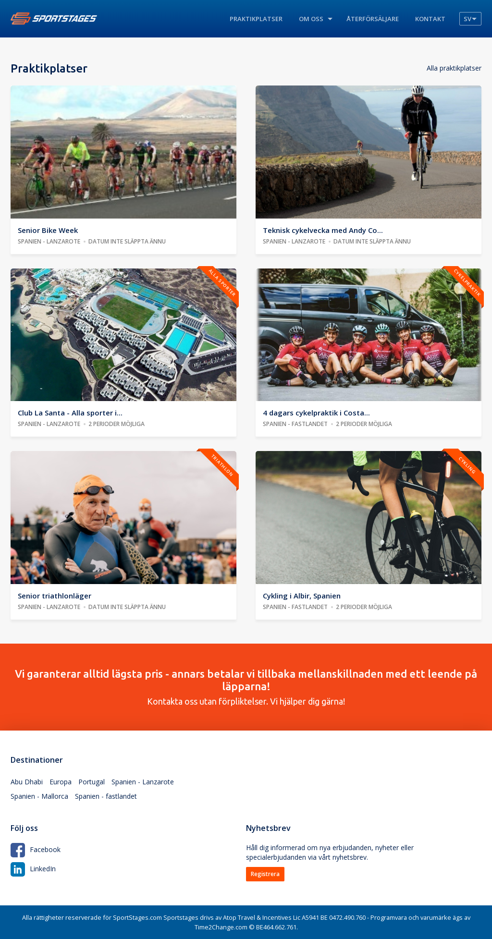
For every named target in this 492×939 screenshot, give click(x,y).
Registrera (265, 874)
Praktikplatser (256, 18)
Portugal (91, 781)
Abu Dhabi (27, 781)
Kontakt (430, 18)
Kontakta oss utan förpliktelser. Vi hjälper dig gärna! (246, 687)
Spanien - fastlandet (106, 796)
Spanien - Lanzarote (142, 781)
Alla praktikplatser (454, 68)
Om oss (311, 18)
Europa (60, 781)
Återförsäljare (372, 18)
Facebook (36, 849)
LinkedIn (33, 868)
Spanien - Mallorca (39, 796)
